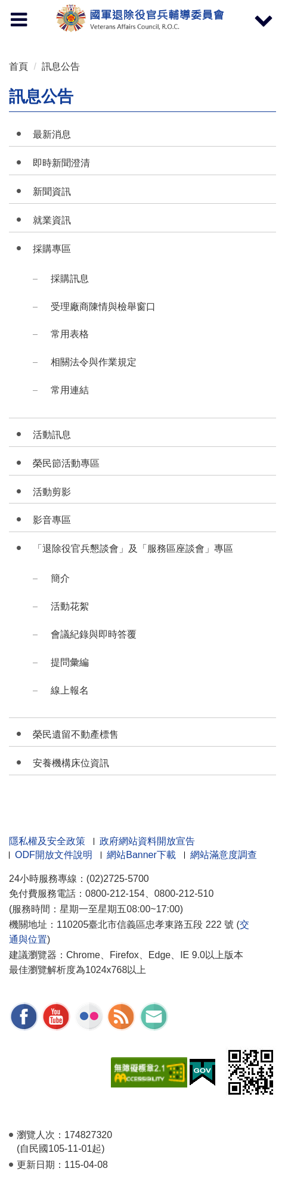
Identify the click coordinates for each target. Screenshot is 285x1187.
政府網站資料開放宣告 (147, 841)
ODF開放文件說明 (53, 855)
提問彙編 (70, 662)
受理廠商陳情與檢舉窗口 (103, 307)
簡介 (60, 578)
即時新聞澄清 (61, 163)
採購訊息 (70, 279)
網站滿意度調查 (223, 855)
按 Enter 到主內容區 (54, 8)
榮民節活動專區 (66, 463)
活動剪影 (52, 492)
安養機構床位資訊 (71, 763)
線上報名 (70, 690)
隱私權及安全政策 (47, 841)
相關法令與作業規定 (94, 362)
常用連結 (70, 390)
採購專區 (52, 249)
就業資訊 (52, 220)
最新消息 (52, 134)
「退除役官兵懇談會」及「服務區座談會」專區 (133, 548)
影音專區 (52, 520)
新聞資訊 (52, 192)
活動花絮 (70, 606)
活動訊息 (52, 435)
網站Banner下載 (141, 855)
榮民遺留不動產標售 (76, 734)
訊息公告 (61, 66)
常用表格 (70, 334)
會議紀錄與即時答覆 (94, 634)
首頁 (18, 66)
